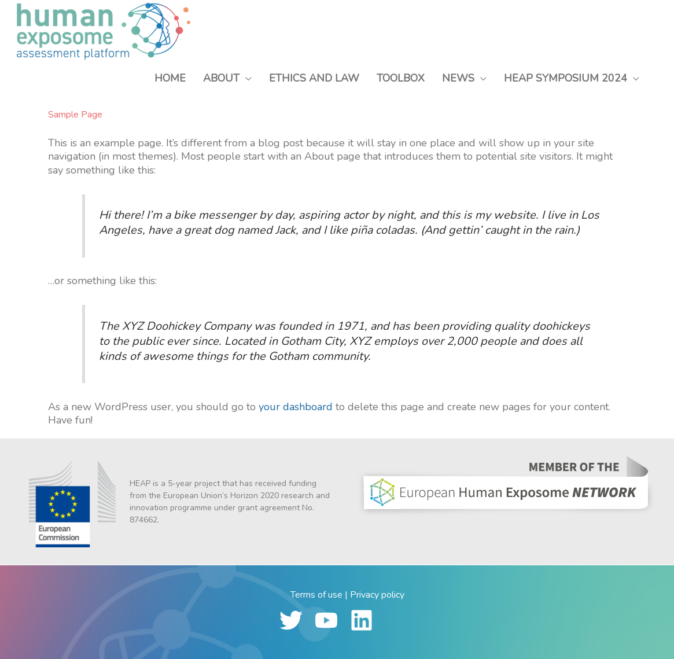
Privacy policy (377, 594)
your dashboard (296, 407)
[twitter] (295, 620)
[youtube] (331, 620)
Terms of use (316, 594)
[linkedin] (366, 620)
